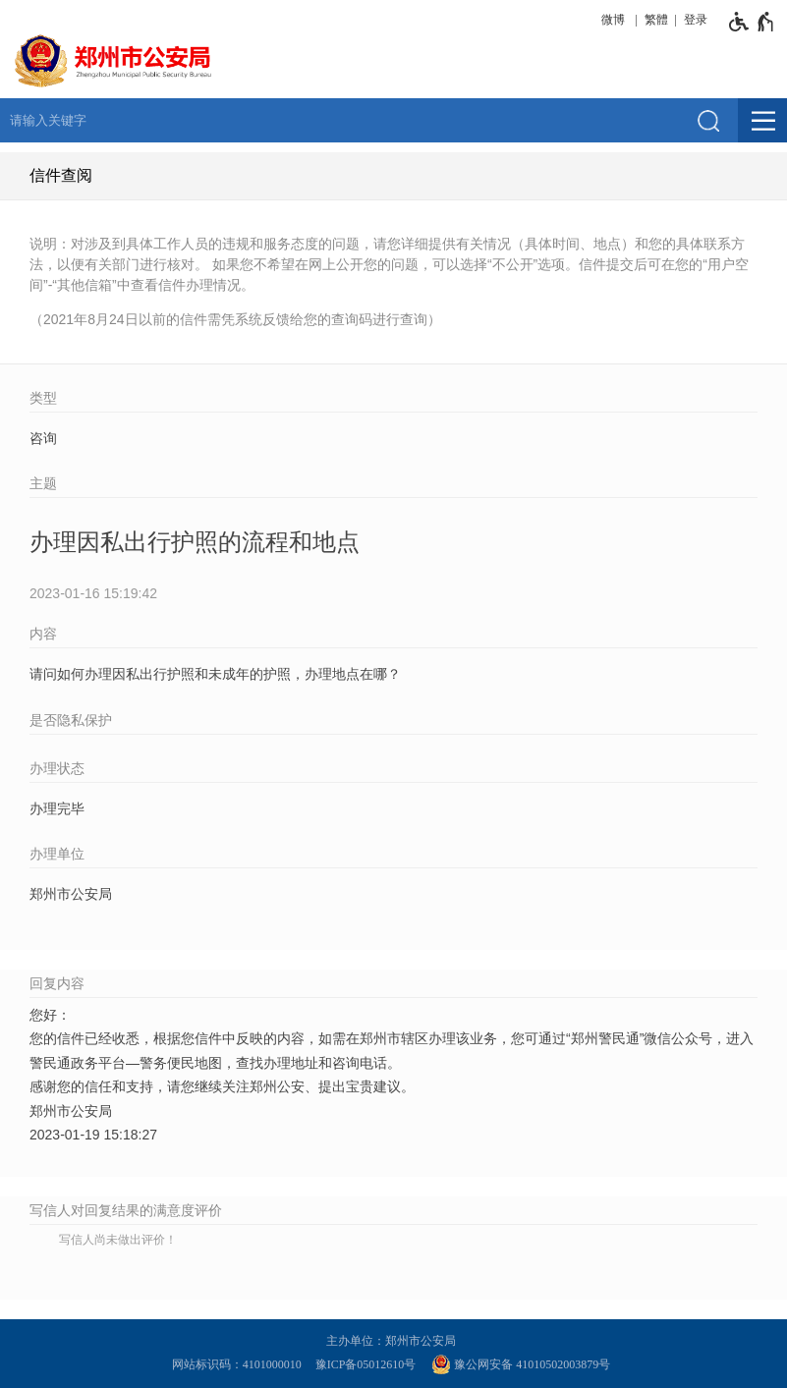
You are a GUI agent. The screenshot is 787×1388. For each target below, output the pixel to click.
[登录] (692, 19)
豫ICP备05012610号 (366, 1364)
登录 (695, 20)
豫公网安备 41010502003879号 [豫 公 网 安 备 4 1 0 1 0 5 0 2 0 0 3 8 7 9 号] (520, 1364)
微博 (613, 20)
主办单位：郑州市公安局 (394, 1341)
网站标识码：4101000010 (240, 1364)
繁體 (656, 20)
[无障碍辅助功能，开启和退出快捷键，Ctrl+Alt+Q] (752, 21)
